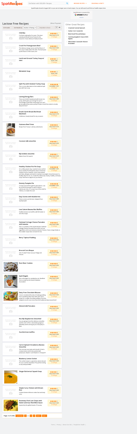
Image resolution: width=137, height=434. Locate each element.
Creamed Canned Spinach (76, 28)
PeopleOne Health (79, 424)
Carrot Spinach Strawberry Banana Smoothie (31, 346)
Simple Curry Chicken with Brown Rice (31, 389)
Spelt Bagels (23, 276)
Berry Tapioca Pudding (27, 238)
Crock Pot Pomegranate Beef (29, 46)
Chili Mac (22, 33)
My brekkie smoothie (26, 154)
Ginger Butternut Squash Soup (30, 371)
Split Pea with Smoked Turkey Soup (32, 84)
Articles (81, 17)
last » (44, 416)
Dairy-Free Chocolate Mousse (29, 292)
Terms (53, 424)
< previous (19, 416)
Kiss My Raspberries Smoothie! (30, 319)
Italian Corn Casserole (75, 31)
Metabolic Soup (24, 71)
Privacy (59, 424)
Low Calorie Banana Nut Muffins (30, 209)
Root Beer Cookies (26, 263)
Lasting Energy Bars (26, 97)
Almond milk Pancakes (27, 306)
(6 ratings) (54, 88)
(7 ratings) (54, 37)
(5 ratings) (54, 170)
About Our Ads (67, 424)
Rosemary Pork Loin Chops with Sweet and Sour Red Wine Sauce (31, 402)
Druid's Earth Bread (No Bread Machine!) (30, 113)
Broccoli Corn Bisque (26, 250)
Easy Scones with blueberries (29, 197)
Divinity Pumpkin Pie (26, 183)
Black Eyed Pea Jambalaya (76, 34)
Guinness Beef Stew (26, 124)
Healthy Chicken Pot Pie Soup (30, 167)
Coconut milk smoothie (27, 141)
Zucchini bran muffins (27, 332)
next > (39, 416)
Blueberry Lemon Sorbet (28, 359)
